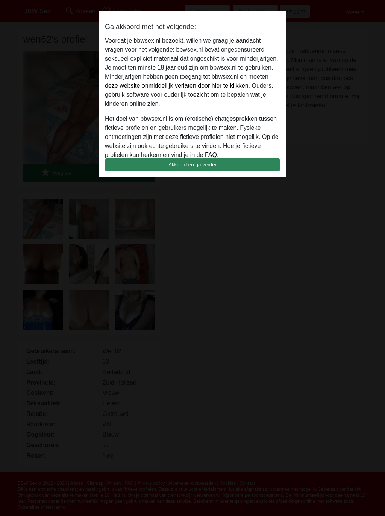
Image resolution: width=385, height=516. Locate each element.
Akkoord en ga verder (192, 164)
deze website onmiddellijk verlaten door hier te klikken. (177, 85)
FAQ (211, 155)
